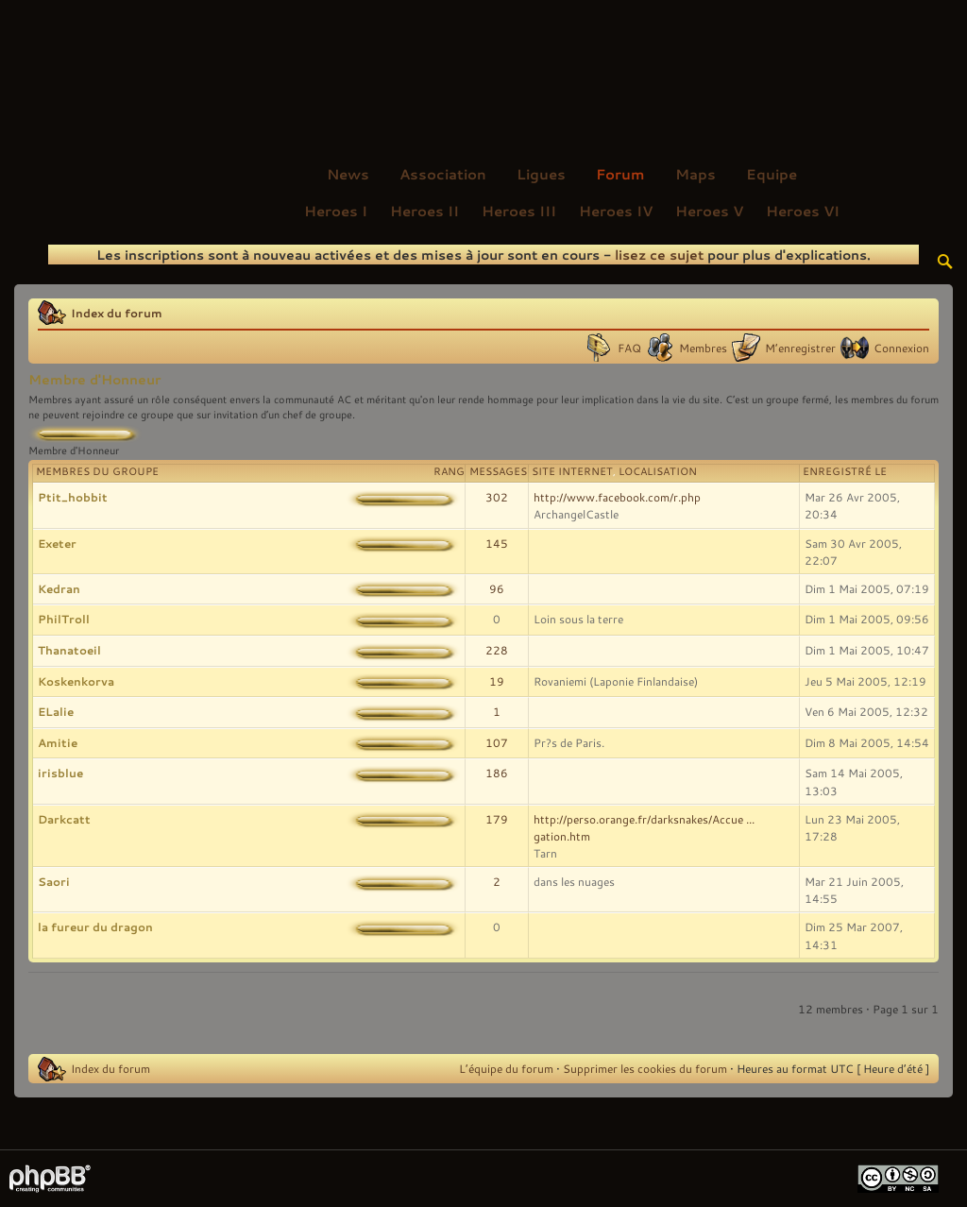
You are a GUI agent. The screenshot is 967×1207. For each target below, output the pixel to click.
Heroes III (519, 210)
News (348, 173)
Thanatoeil (69, 649)
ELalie (56, 711)
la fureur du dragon (95, 926)
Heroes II (424, 210)
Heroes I (335, 210)
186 (496, 772)
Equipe (771, 173)
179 (496, 818)
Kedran (59, 588)
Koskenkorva (76, 680)
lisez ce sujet (659, 255)
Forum (620, 173)
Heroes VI (803, 210)
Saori (54, 881)
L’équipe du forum (506, 1068)
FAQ (629, 347)
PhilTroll (64, 618)
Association (442, 173)
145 (496, 543)
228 (496, 649)
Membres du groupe (97, 471)
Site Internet (572, 471)
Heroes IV (616, 210)
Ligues (541, 173)
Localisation (658, 471)
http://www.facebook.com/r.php (617, 496)
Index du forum (116, 312)
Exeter (57, 543)
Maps (695, 173)
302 (496, 496)
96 (496, 588)
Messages (498, 471)
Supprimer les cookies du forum (645, 1068)
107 (496, 742)
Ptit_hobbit (73, 496)
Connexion (901, 347)
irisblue (60, 772)
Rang (449, 471)
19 (496, 680)
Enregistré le (845, 471)
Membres (703, 347)
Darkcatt (64, 818)
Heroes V (709, 210)
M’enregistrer (800, 347)
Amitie (57, 742)
